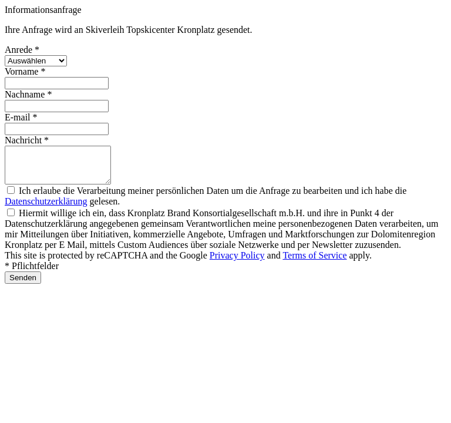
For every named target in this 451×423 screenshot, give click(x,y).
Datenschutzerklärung (46, 208)
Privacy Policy (237, 262)
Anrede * (22, 50)
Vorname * (25, 71)
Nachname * (28, 94)
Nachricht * (27, 140)
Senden (22, 284)
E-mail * (21, 117)
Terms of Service (314, 262)
